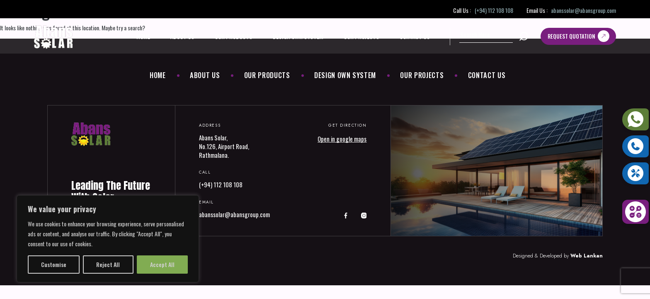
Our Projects (361, 36)
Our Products (233, 36)
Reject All (108, 264)
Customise (53, 264)
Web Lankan (586, 256)
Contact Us (415, 36)
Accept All (162, 264)
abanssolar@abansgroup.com (583, 10)
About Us (182, 36)
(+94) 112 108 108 (494, 10)
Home (143, 36)
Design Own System (298, 36)
